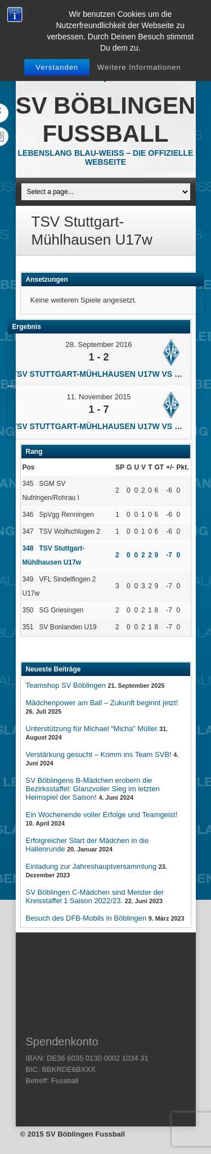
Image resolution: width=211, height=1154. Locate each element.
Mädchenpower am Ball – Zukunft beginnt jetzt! (102, 702)
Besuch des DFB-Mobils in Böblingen (86, 918)
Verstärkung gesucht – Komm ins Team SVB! (99, 754)
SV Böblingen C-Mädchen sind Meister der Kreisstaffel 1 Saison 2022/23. (95, 896)
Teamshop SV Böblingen (66, 685)
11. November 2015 (98, 397)
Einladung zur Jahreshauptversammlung (91, 866)
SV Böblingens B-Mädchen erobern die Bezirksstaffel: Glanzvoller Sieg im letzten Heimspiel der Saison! (93, 788)
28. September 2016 (99, 344)
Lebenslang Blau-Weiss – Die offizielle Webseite (106, 157)
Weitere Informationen (139, 67)
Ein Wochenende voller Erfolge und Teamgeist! (102, 814)
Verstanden (56, 67)
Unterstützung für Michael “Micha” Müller (92, 728)
